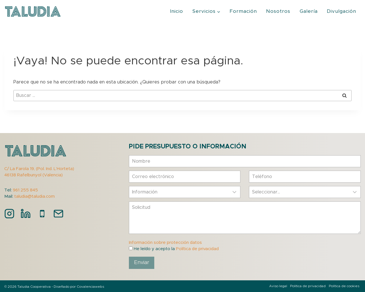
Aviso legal (278, 286)
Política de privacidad (197, 249)
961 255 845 (25, 190)
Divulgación (341, 11)
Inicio (176, 11)
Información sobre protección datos (165, 242)
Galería (309, 11)
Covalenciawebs (90, 286)
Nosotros (278, 11)
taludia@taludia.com (34, 196)
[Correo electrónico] (58, 214)
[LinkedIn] (26, 214)
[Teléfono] (42, 214)
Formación (243, 11)
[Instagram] (9, 214)
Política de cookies (344, 286)
